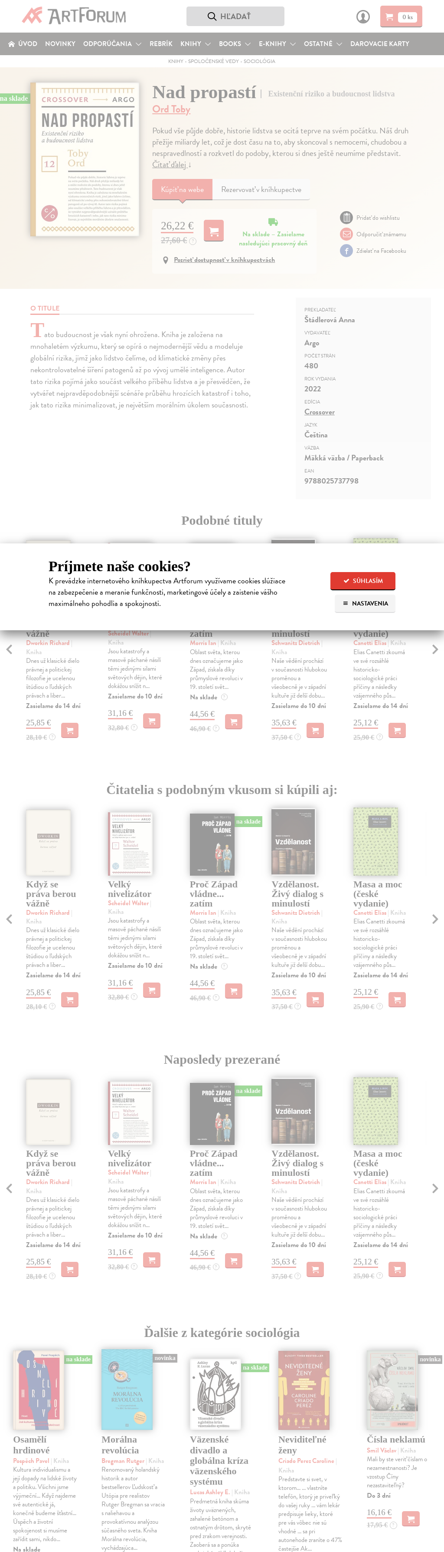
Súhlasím (363, 581)
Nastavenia (365, 603)
